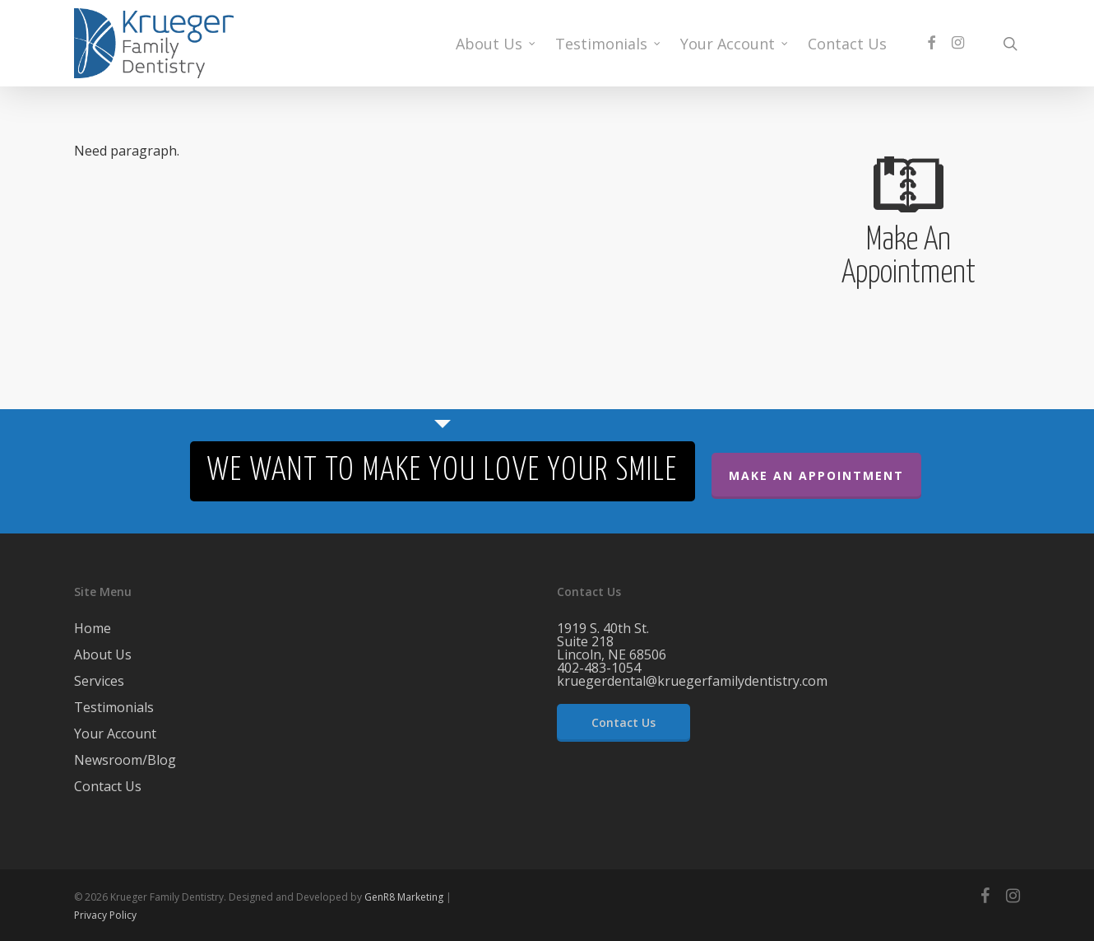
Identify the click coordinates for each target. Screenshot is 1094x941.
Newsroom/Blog (125, 760)
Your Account (115, 733)
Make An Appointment (816, 475)
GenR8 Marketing (403, 897)
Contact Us (107, 786)
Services (99, 681)
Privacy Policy (105, 915)
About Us (103, 654)
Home (92, 629)
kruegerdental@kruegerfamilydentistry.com (692, 681)
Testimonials (114, 707)
